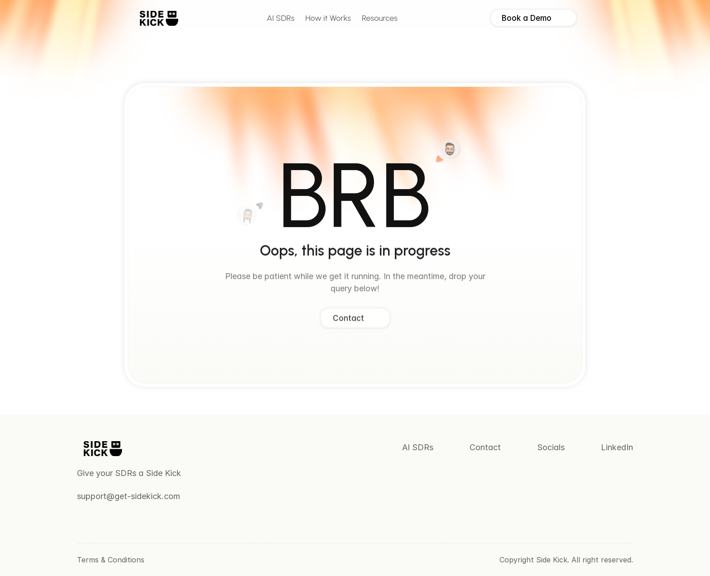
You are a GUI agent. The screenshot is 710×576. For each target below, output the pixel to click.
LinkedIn (617, 447)
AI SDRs (280, 18)
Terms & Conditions (110, 559)
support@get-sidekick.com (128, 496)
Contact (485, 447)
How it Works (328, 18)
